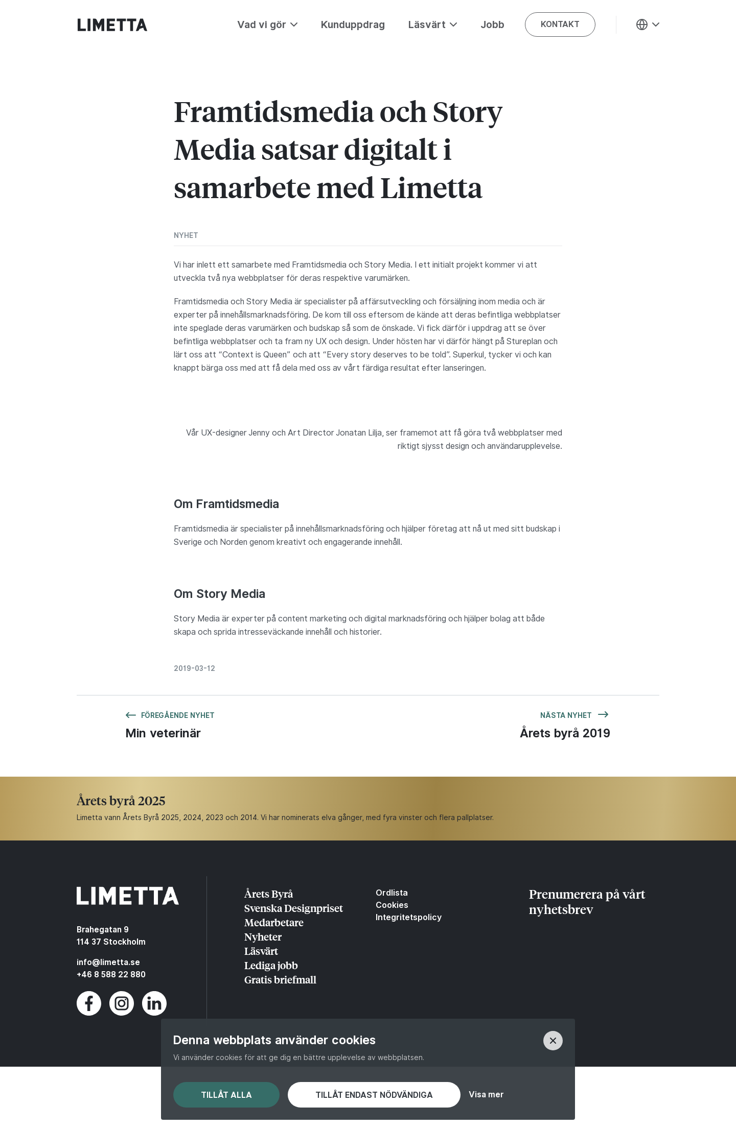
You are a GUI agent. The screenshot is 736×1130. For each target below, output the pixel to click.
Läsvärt (261, 950)
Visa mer (486, 1094)
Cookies (392, 905)
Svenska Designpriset (293, 908)
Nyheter (263, 936)
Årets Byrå (268, 893)
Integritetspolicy (409, 917)
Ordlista (392, 892)
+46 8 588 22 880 (111, 974)
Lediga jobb (271, 965)
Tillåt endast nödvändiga (374, 1095)
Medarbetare (274, 922)
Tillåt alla (226, 1095)
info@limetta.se (108, 962)
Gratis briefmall (280, 979)
